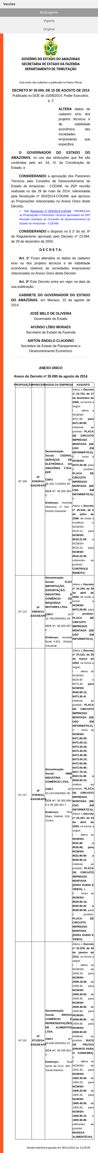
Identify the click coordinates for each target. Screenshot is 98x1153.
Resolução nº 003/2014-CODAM (50, 211)
